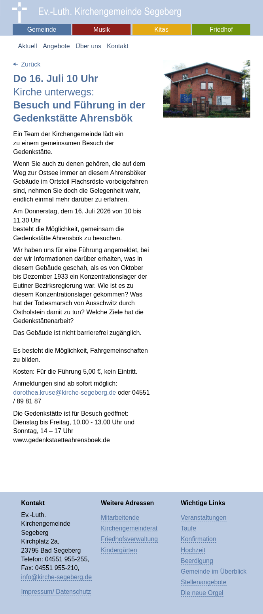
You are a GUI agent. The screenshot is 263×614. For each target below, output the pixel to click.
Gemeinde (42, 29)
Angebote (56, 46)
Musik (101, 29)
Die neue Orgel (202, 592)
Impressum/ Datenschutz (56, 591)
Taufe (188, 528)
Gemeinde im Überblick (213, 571)
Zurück (30, 64)
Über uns (88, 46)
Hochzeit (193, 550)
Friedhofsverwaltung (129, 539)
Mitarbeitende (120, 517)
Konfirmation (198, 539)
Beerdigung (197, 560)
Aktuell (27, 46)
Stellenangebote (204, 582)
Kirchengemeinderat (129, 528)
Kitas (161, 29)
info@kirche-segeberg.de (56, 577)
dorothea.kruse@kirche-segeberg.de (64, 392)
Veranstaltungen (204, 517)
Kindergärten (119, 550)
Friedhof (221, 29)
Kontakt (117, 46)
